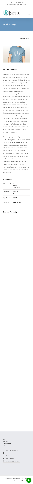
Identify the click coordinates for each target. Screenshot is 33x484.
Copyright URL (17, 202)
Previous (22, 38)
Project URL (16, 197)
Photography (16, 187)
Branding (15, 184)
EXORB (22, 481)
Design (15, 185)
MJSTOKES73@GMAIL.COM (16, 5)
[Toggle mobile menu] (29, 15)
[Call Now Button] (28, 480)
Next (27, 38)
